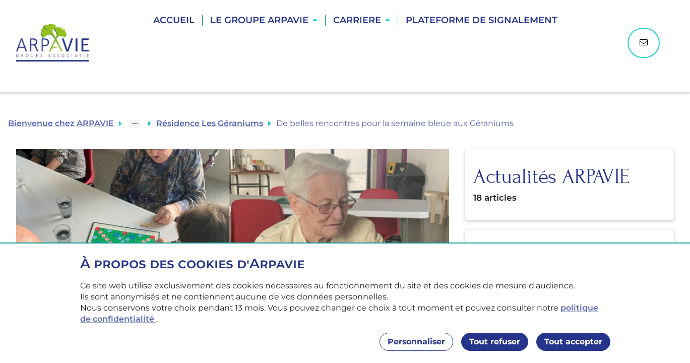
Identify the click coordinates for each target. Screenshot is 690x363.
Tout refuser (494, 341)
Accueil (174, 20)
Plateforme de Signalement (481, 20)
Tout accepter (573, 341)
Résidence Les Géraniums (209, 123)
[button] (264, 20)
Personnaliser (416, 341)
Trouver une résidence (356, 55)
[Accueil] (57, 43)
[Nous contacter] (644, 43)
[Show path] (135, 123)
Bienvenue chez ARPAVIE (61, 123)
